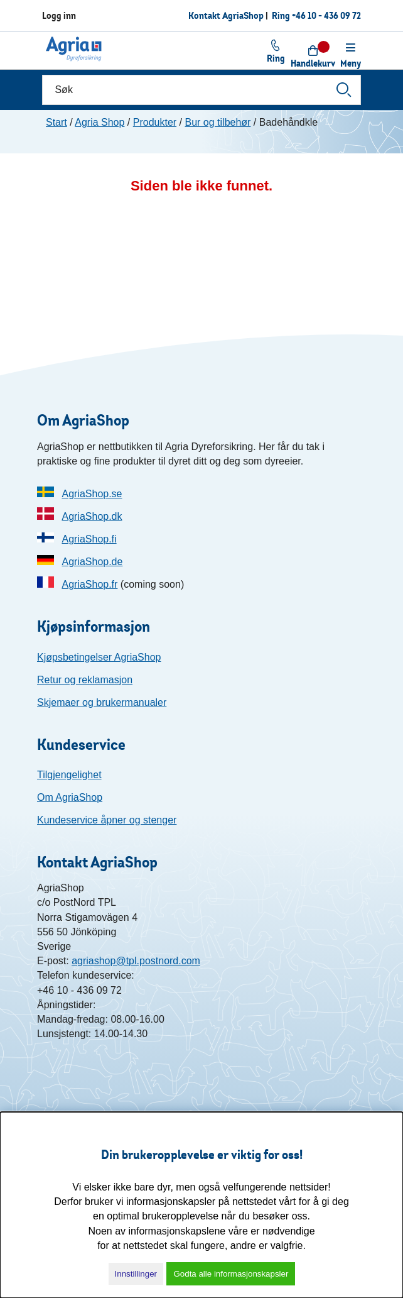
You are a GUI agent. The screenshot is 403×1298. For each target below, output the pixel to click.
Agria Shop (99, 122)
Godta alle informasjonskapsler (230, 1274)
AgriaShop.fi (89, 539)
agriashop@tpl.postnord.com (136, 960)
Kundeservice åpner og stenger (106, 820)
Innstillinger (136, 1274)
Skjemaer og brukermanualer (101, 702)
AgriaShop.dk (92, 516)
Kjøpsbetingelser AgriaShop (99, 657)
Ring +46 (316, 15)
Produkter (154, 122)
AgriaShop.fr (89, 584)
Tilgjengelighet (69, 774)
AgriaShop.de (92, 561)
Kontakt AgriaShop (226, 15)
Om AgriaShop (69, 797)
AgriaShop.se (92, 493)
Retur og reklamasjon (84, 679)
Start (56, 122)
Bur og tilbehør (217, 122)
